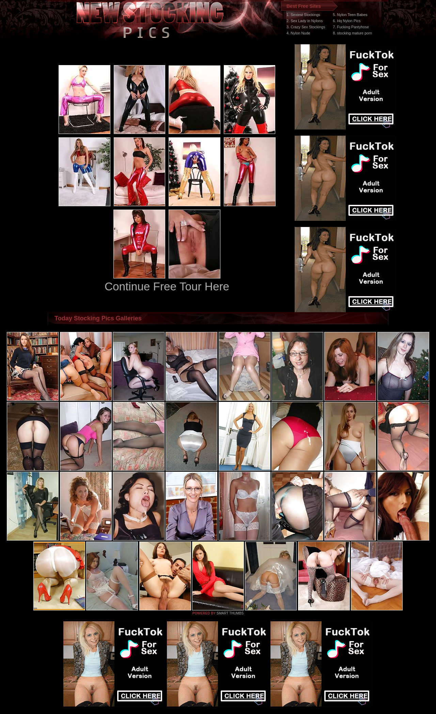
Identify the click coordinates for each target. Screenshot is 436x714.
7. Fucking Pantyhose (351, 27)
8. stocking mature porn (352, 33)
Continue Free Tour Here (167, 286)
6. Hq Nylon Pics (346, 21)
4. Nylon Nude (298, 33)
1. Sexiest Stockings (303, 15)
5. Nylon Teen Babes (350, 15)
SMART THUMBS (230, 613)
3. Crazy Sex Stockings (305, 27)
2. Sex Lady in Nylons (304, 21)
